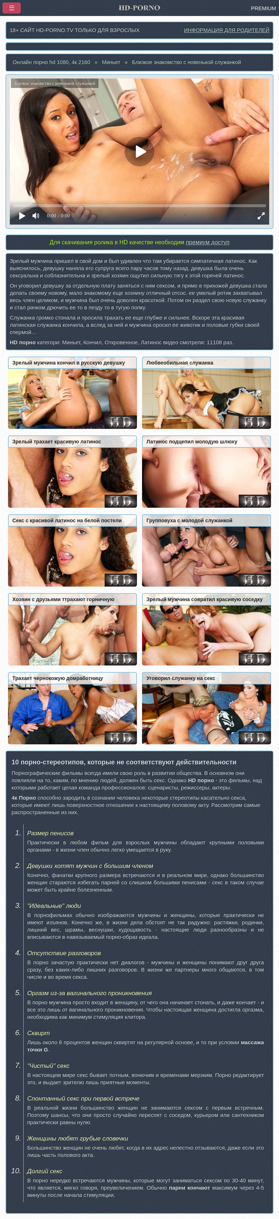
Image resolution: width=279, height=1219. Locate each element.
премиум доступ (207, 242)
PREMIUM (263, 8)
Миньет (111, 62)
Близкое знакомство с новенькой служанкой (186, 62)
